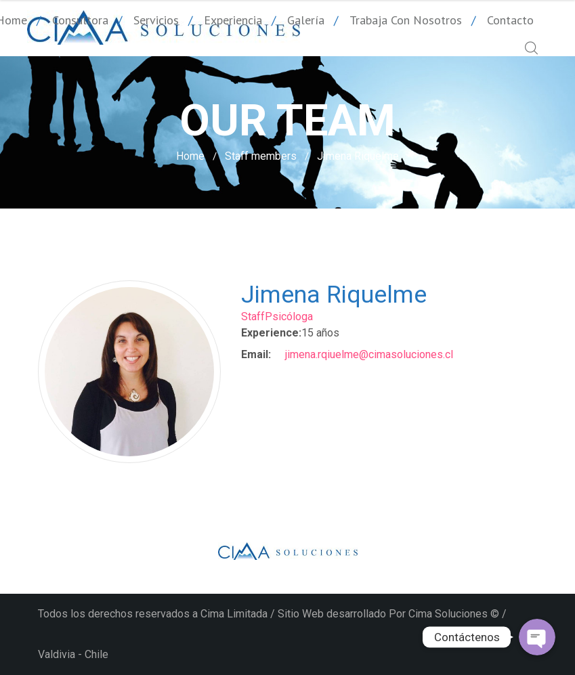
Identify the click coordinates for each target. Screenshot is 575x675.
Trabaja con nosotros (405, 20)
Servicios (156, 20)
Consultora (80, 20)
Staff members (261, 156)
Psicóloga (289, 316)
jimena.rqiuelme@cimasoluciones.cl (369, 354)
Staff (253, 316)
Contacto (510, 20)
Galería (305, 20)
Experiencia (233, 20)
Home (190, 156)
